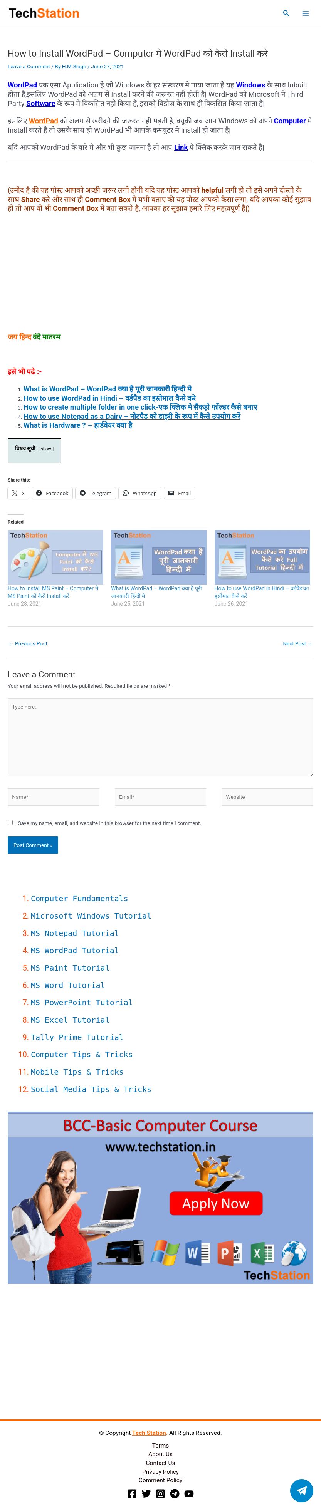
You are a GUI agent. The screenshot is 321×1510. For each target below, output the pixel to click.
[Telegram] (175, 1493)
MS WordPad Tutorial (75, 950)
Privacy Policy (160, 1471)
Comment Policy (160, 1480)
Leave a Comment (29, 66)
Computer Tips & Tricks (82, 1054)
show (46, 449)
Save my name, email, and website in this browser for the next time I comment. (109, 823)
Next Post (298, 643)
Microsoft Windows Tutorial (91, 915)
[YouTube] (189, 1493)
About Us (160, 1454)
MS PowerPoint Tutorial (82, 1002)
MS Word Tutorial (68, 985)
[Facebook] (132, 1493)
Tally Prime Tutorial (77, 1037)
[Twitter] (146, 1493)
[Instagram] (160, 1493)
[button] (286, 13)
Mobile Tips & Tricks (77, 1072)
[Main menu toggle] (306, 13)
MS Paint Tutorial (70, 968)
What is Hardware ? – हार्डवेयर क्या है (78, 425)
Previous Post (27, 643)
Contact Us (160, 1463)
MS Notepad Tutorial (75, 933)
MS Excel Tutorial (70, 1020)
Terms (160, 1445)
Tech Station (149, 1432)
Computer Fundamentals (79, 898)
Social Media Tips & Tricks (91, 1089)
